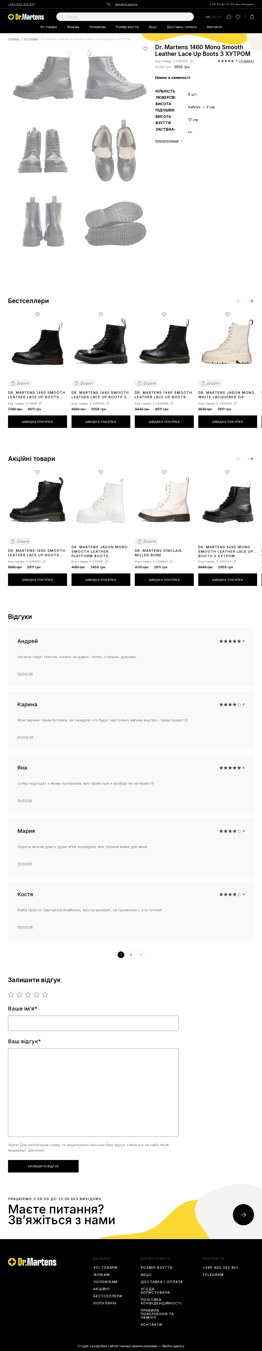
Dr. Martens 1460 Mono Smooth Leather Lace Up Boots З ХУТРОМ (225, 551)
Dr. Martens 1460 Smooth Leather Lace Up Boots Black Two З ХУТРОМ (37, 553)
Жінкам (73, 27)
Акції (153, 27)
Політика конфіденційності (161, 1301)
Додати (23, 383)
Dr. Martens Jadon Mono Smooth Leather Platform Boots (100, 551)
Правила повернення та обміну (157, 1314)
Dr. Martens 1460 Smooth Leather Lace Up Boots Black (163, 395)
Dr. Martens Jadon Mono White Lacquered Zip (226, 394)
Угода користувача (155, 1290)
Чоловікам (97, 27)
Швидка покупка (37, 421)
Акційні (101, 1289)
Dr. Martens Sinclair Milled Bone (158, 552)
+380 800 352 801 (21, 4)
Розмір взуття (127, 27)
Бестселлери (107, 1296)
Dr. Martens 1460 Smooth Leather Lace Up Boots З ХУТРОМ (100, 395)
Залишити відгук (43, 1166)
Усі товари (48, 27)
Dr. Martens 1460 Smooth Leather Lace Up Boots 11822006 (37, 395)
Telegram (213, 1275)
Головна (13, 39)
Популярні (105, 1303)
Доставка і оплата (181, 27)
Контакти (214, 27)
